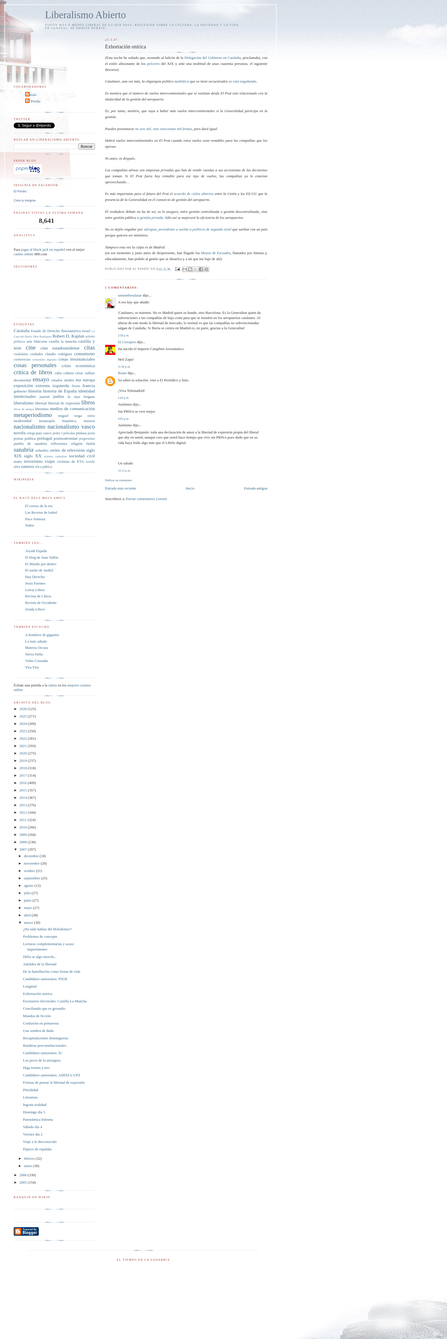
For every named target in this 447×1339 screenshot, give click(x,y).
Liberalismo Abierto (85, 14)
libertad (41, 403)
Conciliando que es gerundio (44, 1008)
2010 (23, 827)
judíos (58, 396)
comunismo (84, 353)
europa (89, 379)
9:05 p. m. (123, 418)
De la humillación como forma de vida (51, 971)
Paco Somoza (35, 519)
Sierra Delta (34, 654)
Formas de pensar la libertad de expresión (54, 1082)
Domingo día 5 (34, 1112)
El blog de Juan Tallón (41, 557)
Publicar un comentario (118, 480)
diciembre (32, 856)
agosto (29, 885)
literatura (41, 409)
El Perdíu (33, 101)
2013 (23, 805)
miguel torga (70, 416)
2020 (23, 753)
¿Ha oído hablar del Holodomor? (47, 929)
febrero (30, 1158)
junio (28, 900)
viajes (50, 461)
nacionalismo (29, 426)
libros (88, 402)
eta (78, 379)
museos (89, 421)
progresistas (87, 439)
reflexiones (59, 443)
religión (76, 443)
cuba (58, 373)
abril (28, 915)
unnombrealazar (130, 295)
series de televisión (67, 450)
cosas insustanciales (76, 359)
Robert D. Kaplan (68, 336)
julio (28, 893)
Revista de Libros (38, 596)
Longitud (29, 986)
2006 (23, 1175)
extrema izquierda (52, 385)
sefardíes (41, 450)
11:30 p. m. (124, 366)
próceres (153, 63)
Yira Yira (32, 667)
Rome (122, 373)
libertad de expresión (64, 403)
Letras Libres (35, 590)
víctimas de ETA (70, 461)
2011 (23, 820)
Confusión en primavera (41, 1023)
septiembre (32, 878)
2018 (23, 768)
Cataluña (21, 330)
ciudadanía (21, 354)
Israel (86, 331)
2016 (23, 783)
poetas (18, 438)
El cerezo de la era (38, 506)
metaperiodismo (33, 415)
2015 (23, 790)
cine (31, 347)
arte (29, 341)
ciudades (36, 354)
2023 (23, 731)
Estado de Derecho (45, 331)
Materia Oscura (36, 647)
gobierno (20, 391)
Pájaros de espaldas (37, 1149)
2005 (23, 1182)
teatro (18, 461)
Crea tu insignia (24, 200)
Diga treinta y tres (36, 1068)
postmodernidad (66, 438)
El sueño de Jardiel (39, 570)
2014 (23, 797)
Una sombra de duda (38, 1031)
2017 (23, 775)
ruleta (52, 685)
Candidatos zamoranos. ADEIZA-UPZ (51, 1075)
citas (89, 347)
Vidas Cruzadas (36, 661)
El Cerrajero (127, 342)
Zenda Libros (35, 609)
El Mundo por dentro (40, 564)
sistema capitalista (55, 456)
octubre (30, 871)
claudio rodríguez (58, 354)
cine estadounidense (60, 347)
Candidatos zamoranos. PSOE (45, 979)
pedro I (57, 433)
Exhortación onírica (37, 994)
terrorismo (33, 461)
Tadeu (29, 525)
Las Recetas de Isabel (41, 512)
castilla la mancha (63, 341)
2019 (23, 760)
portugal (44, 438)
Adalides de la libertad (39, 964)
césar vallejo (85, 373)
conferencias (22, 359)
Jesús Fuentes (35, 583)
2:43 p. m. (123, 397)
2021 (23, 746)
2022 (23, 738)
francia (89, 385)
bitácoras (40, 341)
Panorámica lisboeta (38, 1119)
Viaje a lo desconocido (39, 1142)
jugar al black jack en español (43, 249)
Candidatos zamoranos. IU (42, 1053)
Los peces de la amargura (41, 1060)
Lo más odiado (36, 641)
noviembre (32, 863)
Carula (31, 94)
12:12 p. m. (124, 470)
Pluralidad (30, 1090)
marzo (29, 922)
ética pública (43, 467)
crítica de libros (33, 372)
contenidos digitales (44, 359)
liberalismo (24, 402)
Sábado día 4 (32, 1127)
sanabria (23, 449)
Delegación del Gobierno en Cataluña (212, 57)
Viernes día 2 (32, 1134)
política (30, 438)
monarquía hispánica (57, 421)
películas (69, 433)
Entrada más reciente (120, 488)
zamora (27, 466)
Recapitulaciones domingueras (45, 1038)
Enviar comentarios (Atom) (146, 499)
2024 (23, 723)
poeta (91, 433)
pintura (81, 433)
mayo (28, 908)
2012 (23, 812)
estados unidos (62, 380)
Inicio (190, 488)
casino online (23, 254)
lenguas (89, 396)
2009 (23, 834)
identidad (86, 390)
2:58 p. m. (123, 335)
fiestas (76, 386)
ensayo (41, 379)
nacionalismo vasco (71, 426)
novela (20, 432)
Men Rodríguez (42, 336)
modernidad (22, 421)
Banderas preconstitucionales (44, 1045)
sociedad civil (82, 455)
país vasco (44, 433)
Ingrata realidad (34, 1105)
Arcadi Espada (36, 551)
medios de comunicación (72, 408)
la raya (74, 396)
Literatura (30, 1097)
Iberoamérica (71, 331)
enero (28, 1166)
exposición (23, 385)
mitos (91, 416)
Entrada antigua (255, 488)
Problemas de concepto (40, 936)
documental (22, 380)
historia (35, 390)
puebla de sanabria (30, 443)
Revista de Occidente (40, 602)
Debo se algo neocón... (39, 957)
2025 (23, 716)
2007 (23, 849)
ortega (31, 433)
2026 (23, 709)
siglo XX (32, 455)
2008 (23, 842)
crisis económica (78, 365)
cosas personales (35, 365)
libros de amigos (24, 409)
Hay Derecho (35, 577)
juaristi (45, 396)
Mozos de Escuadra (215, 253)
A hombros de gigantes (42, 635)
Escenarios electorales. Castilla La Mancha (54, 1001)
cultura (68, 373)
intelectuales (25, 396)
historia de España (60, 390)
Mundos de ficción (36, 1016)
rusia (90, 443)
